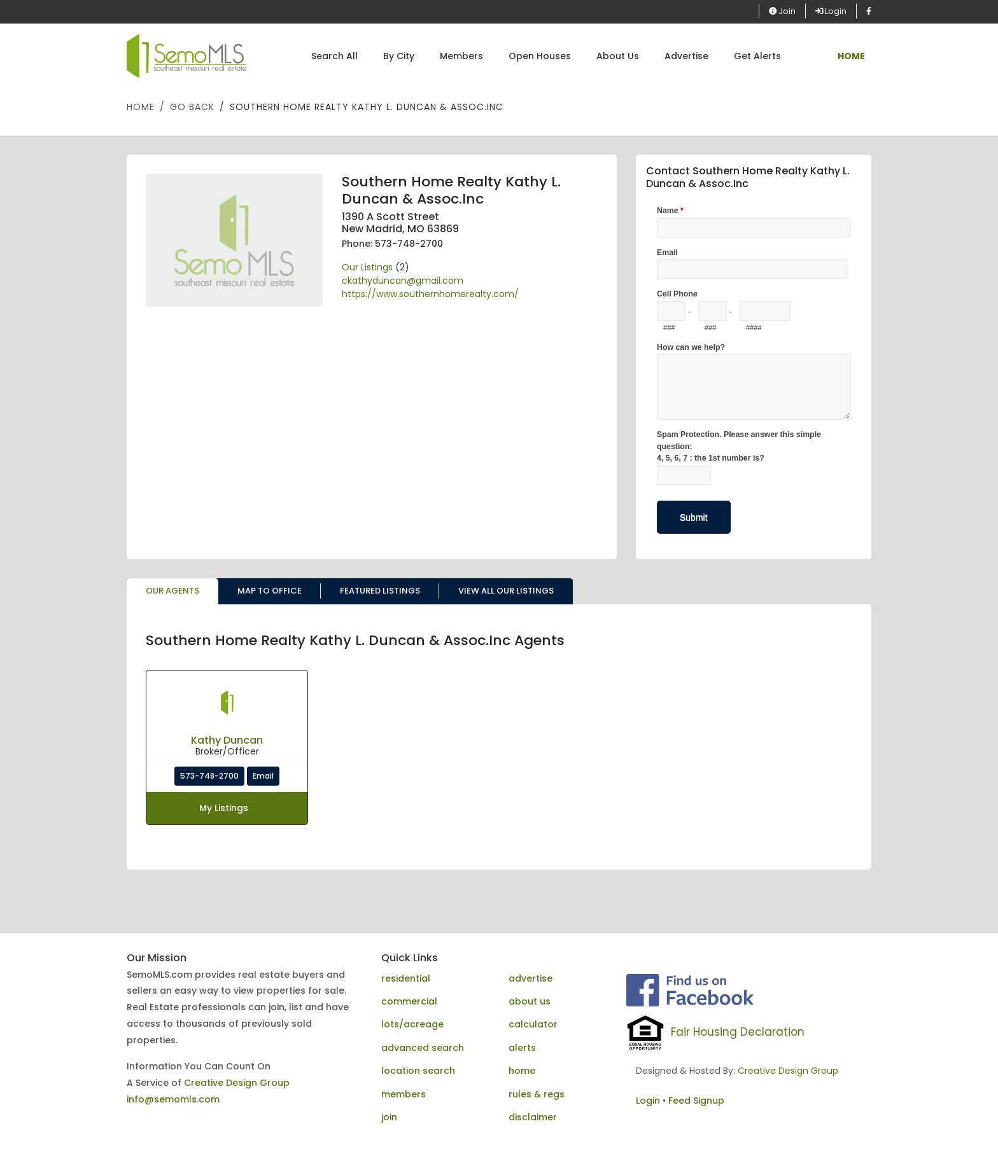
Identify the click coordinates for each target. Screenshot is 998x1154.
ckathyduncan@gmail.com (402, 280)
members (403, 1094)
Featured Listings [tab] (380, 591)
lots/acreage (412, 1024)
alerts (522, 1047)
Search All (334, 56)
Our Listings (367, 267)
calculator (533, 1024)
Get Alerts (757, 56)
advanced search (422, 1047)
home (522, 1070)
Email (263, 775)
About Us (617, 56)
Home (141, 107)
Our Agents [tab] (172, 591)
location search (418, 1070)
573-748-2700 (209, 775)
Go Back (192, 107)
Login (831, 11)
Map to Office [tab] (269, 591)
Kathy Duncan (227, 740)
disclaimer (533, 1117)
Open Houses (540, 56)
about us (530, 1001)
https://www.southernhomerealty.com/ (430, 294)
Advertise (686, 56)
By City (398, 56)
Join (782, 11)
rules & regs (537, 1094)
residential (405, 978)
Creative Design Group (237, 1082)
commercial (409, 1001)
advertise (530, 978)
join (389, 1117)
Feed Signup (696, 1100)
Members (461, 56)
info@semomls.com (173, 1099)
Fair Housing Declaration (738, 1031)
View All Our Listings (506, 591)
